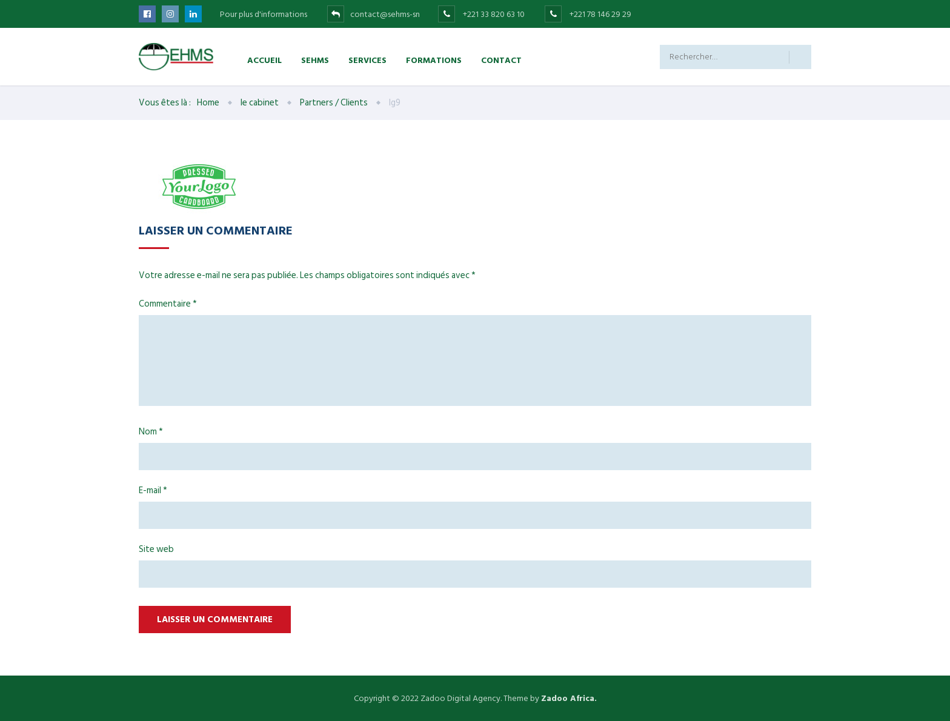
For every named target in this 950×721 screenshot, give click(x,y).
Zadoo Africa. (569, 698)
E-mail (153, 490)
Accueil (264, 59)
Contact (501, 59)
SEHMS (315, 59)
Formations (434, 59)
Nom (151, 431)
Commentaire (168, 303)
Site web (156, 549)
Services (367, 59)
